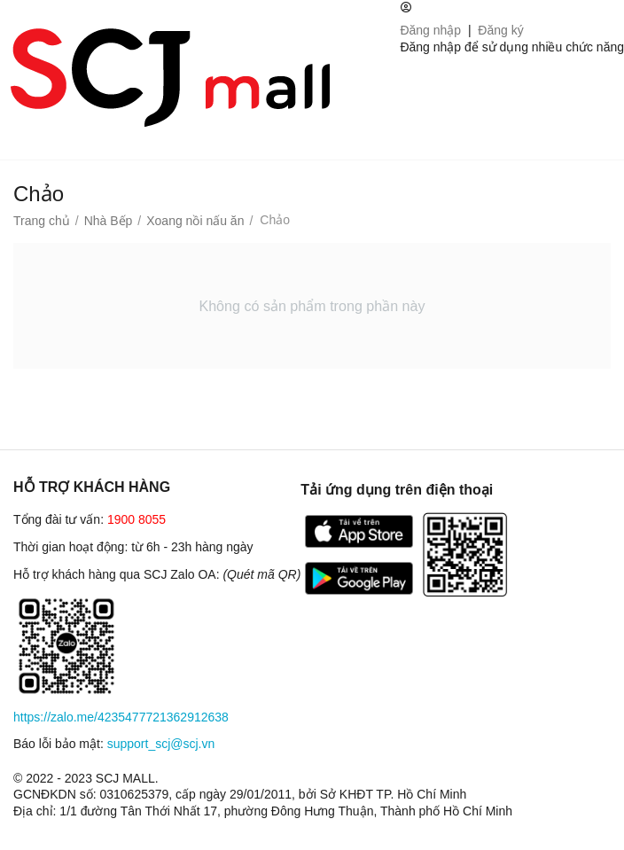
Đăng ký (500, 30)
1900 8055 (136, 519)
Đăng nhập (430, 30)
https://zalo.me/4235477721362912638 (121, 717)
